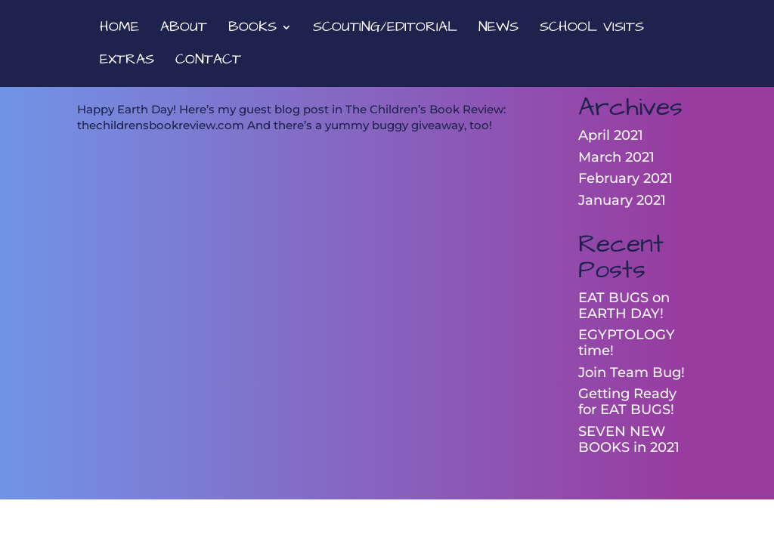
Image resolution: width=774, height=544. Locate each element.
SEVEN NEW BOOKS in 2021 (629, 439)
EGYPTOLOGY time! (626, 342)
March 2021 (616, 157)
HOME (119, 29)
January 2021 (622, 200)
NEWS (498, 29)
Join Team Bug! (631, 372)
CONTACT (208, 62)
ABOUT (183, 29)
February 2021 (625, 178)
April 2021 (610, 135)
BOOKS (252, 29)
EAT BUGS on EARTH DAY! (624, 305)
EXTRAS (127, 62)
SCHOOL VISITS (592, 29)
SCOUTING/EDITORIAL (385, 29)
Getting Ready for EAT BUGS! (627, 401)
